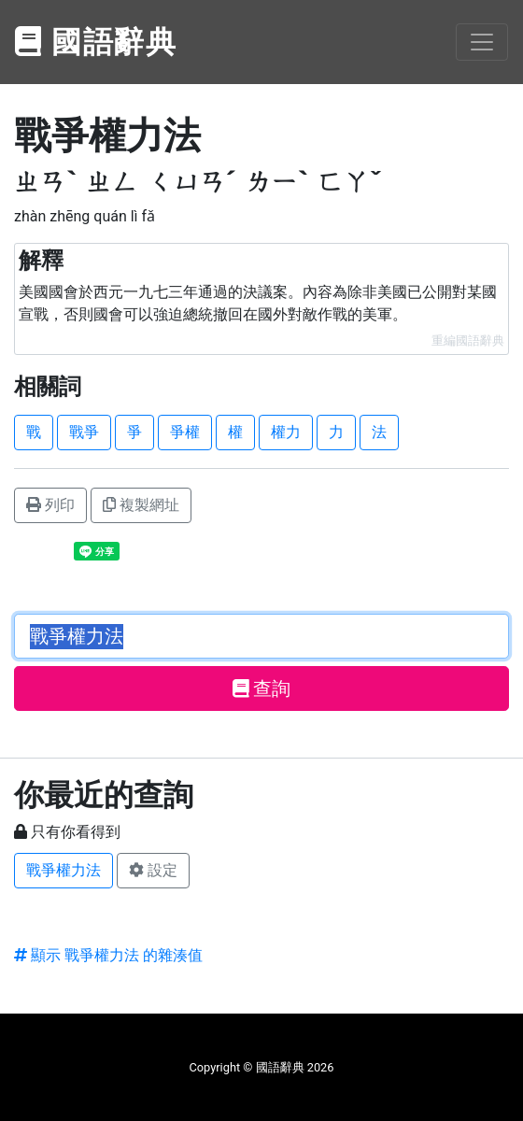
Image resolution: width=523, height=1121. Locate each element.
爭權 (185, 432)
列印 (50, 505)
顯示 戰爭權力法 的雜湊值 (108, 955)
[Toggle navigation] (482, 42)
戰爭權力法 (63, 870)
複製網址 (141, 505)
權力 (286, 432)
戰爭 (84, 432)
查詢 (262, 688)
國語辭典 (96, 42)
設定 (153, 870)
